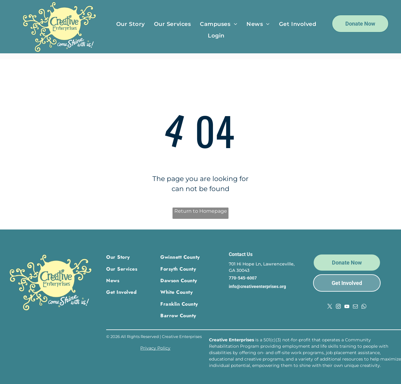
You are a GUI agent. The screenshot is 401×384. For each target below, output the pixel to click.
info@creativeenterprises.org (257, 286)
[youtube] (346, 307)
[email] (355, 307)
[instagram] (338, 307)
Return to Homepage (200, 211)
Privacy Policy (155, 348)
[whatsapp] (364, 307)
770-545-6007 (243, 278)
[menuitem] (130, 24)
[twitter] (329, 307)
